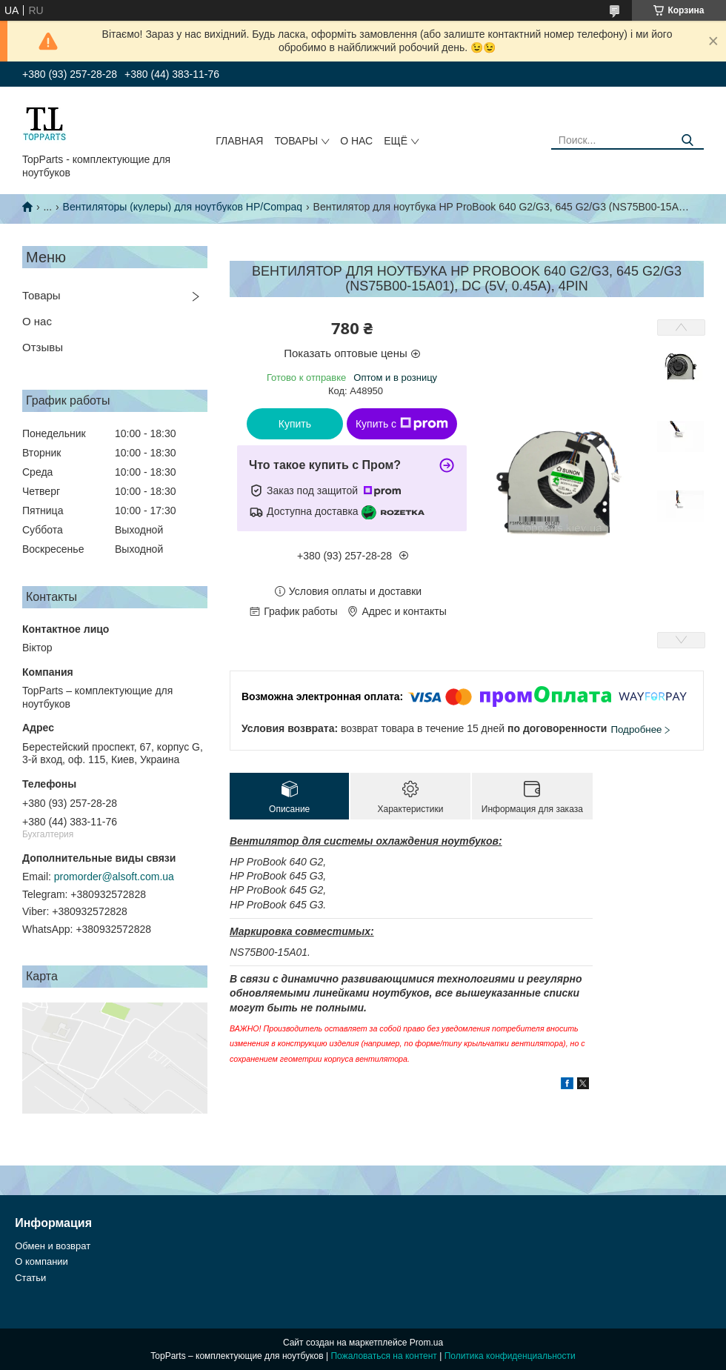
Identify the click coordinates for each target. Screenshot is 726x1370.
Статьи (30, 1277)
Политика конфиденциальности (510, 1356)
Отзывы (42, 347)
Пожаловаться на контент (383, 1356)
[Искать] (687, 140)
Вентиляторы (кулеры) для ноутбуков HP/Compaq (183, 207)
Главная (239, 141)
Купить (295, 424)
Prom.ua (426, 1342)
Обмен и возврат (52, 1245)
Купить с (402, 423)
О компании (41, 1261)
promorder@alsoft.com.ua (114, 876)
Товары (296, 141)
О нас (356, 141)
